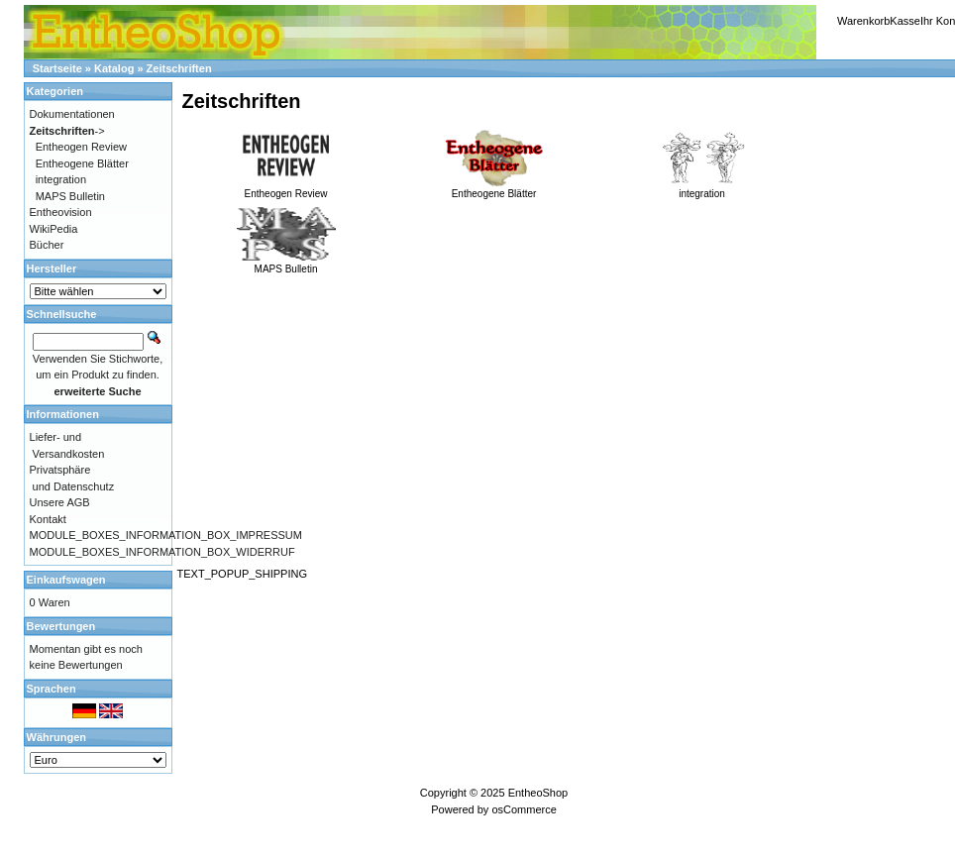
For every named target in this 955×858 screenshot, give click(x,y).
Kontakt (48, 519)
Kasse (905, 21)
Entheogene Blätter (494, 188)
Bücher (47, 245)
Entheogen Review (286, 188)
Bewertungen (61, 626)
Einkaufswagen (66, 580)
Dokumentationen (72, 114)
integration (702, 188)
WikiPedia (54, 229)
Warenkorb (863, 21)
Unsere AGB (60, 502)
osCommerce (523, 809)
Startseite (57, 68)
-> (67, 131)
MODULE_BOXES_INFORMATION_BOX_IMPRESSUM (166, 535)
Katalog (114, 68)
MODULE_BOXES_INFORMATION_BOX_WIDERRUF (162, 552)
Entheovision (61, 212)
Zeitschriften (179, 68)
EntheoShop (538, 793)
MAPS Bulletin (286, 263)
